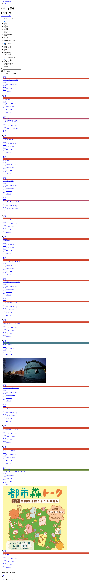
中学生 (6, 26)
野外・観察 (8, 47)
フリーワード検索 (5, 71)
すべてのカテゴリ (9, 43)
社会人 (6, 32)
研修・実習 (8, 54)
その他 (6, 37)
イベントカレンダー (6, 16)
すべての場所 (8, 60)
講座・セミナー (9, 49)
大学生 (6, 29)
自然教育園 (8, 64)
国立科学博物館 (7, 1)
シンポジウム (8, 51)
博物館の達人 (8, 52)
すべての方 (8, 21)
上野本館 (7, 61)
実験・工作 (8, 46)
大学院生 (7, 31)
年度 (2, 70)
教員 (6, 35)
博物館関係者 (8, 34)
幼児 (6, 23)
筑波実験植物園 (9, 63)
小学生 (6, 25)
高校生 (6, 28)
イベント (5, 3)
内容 (2, 68)
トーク (6, 44)
